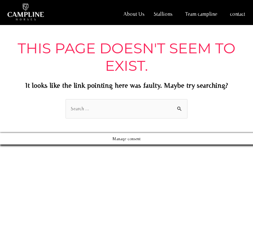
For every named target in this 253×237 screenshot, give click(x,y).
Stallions (163, 14)
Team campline (201, 14)
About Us (134, 14)
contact (237, 14)
